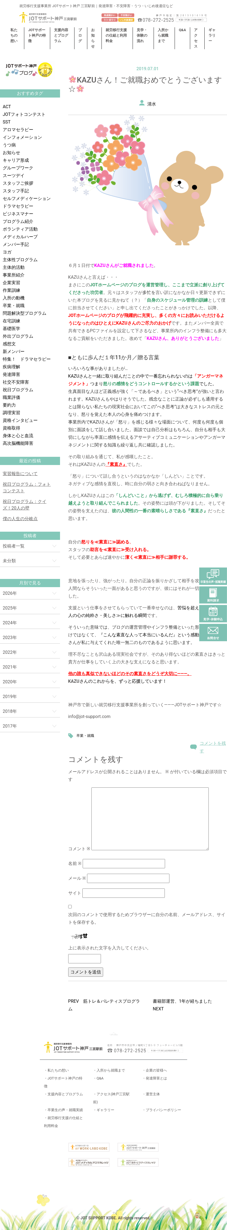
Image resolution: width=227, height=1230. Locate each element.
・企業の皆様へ (154, 1070)
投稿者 (30, 535)
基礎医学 (11, 328)
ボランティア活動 (20, 229)
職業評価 (11, 397)
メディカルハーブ (20, 236)
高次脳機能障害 (18, 443)
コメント (79, 848)
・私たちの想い (56, 1070)
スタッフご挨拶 (18, 183)
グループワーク (18, 167)
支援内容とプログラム (61, 35)
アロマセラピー (18, 129)
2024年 (10, 622)
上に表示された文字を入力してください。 (109, 948)
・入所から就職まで (109, 1070)
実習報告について (20, 473)
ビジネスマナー (18, 213)
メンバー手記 (16, 244)
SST (7, 122)
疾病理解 (11, 366)
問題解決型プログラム (24, 313)
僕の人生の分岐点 (20, 518)
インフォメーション (22, 137)
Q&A (182, 30)
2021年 (10, 667)
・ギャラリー (103, 1110)
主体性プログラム (20, 259)
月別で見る (30, 582)
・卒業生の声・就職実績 (63, 1110)
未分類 (9, 560)
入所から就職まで (163, 35)
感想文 (9, 343)
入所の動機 (14, 298)
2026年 (10, 593)
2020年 (10, 681)
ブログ (80, 35)
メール (77, 878)
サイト (74, 893)
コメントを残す (213, 747)
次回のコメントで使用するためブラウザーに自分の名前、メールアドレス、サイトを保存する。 (146, 918)
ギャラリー (212, 35)
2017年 (10, 726)
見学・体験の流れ (142, 35)
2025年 (10, 608)
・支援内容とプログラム (63, 1094)
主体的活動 (14, 267)
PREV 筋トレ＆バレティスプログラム (104, 1005)
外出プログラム (18, 336)
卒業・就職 (14, 305)
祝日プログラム (18, 389)
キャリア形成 (16, 160)
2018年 (10, 711)
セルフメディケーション (27, 198)
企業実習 (11, 282)
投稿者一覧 (14, 546)
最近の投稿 (30, 460)
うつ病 (9, 145)
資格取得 (11, 428)
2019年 (10, 696)
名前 (75, 863)
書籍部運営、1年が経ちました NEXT (184, 1005)
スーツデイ (14, 175)
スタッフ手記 (16, 190)
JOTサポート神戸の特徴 (37, 35)
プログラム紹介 (18, 221)
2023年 (10, 637)
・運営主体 (151, 1094)
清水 (151, 104)
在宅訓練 (11, 320)
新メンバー (14, 351)
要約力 (9, 405)
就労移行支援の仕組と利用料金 (116, 35)
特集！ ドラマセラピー (27, 359)
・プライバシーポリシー (161, 1110)
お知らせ (11, 152)
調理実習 (11, 412)
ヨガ (7, 252)
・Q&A (98, 1078)
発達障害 (11, 374)
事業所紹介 (14, 275)
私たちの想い (13, 35)
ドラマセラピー (18, 206)
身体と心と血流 (18, 435)
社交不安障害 (16, 382)
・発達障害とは (154, 1078)
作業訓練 (11, 290)
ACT (7, 106)
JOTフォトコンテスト (24, 114)
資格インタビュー (20, 420)
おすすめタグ (30, 93)
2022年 (10, 652)
